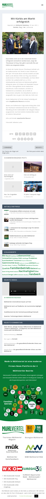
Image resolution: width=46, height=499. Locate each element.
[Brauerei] (21, 406)
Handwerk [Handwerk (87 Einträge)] (35, 274)
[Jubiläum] (38, 389)
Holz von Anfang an (30, 175)
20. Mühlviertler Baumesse (12, 297)
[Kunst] (4, 409)
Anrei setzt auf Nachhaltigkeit (8, 175)
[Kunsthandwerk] (36, 413)
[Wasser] (8, 390)
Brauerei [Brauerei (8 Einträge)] (24, 260)
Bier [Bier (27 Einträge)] (37, 271)
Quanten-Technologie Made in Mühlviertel (17, 316)
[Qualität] (32, 389)
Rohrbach (25, 237)
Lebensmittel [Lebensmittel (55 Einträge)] (23, 255)
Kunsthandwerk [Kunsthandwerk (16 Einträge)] (7, 260)
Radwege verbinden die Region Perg (21, 243)
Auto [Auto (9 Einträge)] (39, 268)
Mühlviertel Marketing (22, 25)
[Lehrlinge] (32, 412)
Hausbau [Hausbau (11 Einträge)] (5, 265)
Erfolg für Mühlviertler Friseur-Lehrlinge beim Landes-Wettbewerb (24, 219)
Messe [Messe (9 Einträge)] (9, 265)
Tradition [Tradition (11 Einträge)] (14, 265)
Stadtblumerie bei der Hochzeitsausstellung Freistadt (21, 312)
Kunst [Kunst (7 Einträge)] (37, 263)
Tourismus (23, 245)
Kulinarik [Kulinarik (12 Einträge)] (5, 274)
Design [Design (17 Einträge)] (10, 275)
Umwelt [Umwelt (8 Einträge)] (27, 263)
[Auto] (16, 415)
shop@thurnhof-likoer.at (16, 101)
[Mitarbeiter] (15, 401)
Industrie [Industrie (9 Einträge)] (16, 271)
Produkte (20, 237)
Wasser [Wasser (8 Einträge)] (33, 256)
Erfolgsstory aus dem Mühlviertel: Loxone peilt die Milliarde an (22, 329)
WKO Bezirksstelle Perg (11, 479)
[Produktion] (38, 407)
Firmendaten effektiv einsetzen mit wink (22, 211)
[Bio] (39, 401)
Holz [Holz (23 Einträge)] (20, 258)
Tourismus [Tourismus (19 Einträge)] (17, 260)
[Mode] (12, 413)
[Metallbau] (42, 409)
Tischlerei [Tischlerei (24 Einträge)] (21, 265)
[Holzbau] (41, 413)
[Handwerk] (32, 405)
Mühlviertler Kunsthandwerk (12, 458)
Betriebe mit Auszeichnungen (24, 222)
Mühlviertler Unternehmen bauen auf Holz (17, 302)
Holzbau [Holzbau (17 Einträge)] (15, 258)
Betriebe (15, 27)
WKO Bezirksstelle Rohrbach (12, 482)
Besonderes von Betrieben (23, 213)
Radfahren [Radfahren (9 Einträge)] (14, 256)
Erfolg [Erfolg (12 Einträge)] (8, 271)
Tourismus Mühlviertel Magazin (12, 438)
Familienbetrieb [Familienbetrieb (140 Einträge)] (20, 268)
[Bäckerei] (28, 392)
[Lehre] (23, 387)
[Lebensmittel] (22, 397)
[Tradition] (11, 387)
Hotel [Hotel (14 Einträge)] (11, 271)
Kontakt (19, 334)
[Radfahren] (41, 393)
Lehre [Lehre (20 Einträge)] (15, 274)
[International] (16, 397)
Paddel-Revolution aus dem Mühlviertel (22, 236)
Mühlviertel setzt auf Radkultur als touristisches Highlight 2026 (22, 307)
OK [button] (36, 496)
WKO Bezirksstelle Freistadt (12, 476)
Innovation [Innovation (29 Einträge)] (7, 258)
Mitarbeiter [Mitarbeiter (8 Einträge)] (29, 260)
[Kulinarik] (8, 411)
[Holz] (13, 392)
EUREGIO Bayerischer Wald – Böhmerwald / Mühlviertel (31, 477)
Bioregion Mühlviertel (34, 437)
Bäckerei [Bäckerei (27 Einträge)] (34, 268)
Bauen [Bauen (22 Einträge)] (8, 256)
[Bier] (5, 394)
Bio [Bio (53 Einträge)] (4, 255)
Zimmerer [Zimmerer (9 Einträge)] (20, 274)
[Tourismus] (20, 402)
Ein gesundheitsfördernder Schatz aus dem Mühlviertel (22, 344)
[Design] (5, 389)
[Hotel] (26, 402)
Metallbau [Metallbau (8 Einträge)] (26, 274)
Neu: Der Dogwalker (10, 194)
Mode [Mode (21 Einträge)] (17, 263)
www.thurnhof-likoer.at (23, 118)
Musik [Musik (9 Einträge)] (3, 271)
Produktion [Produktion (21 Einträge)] (33, 258)
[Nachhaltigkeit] (33, 397)
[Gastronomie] (19, 411)
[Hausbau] (20, 392)
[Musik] (6, 414)
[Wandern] (14, 409)
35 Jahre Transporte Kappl (32, 194)
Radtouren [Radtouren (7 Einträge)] (22, 263)
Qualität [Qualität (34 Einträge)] (6, 268)
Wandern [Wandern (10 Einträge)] (35, 265)
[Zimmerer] (24, 392)
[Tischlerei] (26, 413)
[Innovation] (15, 387)
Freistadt (33, 213)
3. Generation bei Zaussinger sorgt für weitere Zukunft (24, 228)
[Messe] (15, 405)
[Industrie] (28, 387)
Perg (20, 27)
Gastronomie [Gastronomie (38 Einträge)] (8, 263)
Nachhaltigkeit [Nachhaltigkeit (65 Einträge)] (27, 271)
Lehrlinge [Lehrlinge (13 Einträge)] (25, 258)
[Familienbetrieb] (7, 402)
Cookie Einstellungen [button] (25, 496)
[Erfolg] (27, 398)
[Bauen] (26, 408)
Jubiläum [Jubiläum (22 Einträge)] (32, 263)
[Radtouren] (37, 393)
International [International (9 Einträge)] (29, 265)
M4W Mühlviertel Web (34, 457)
